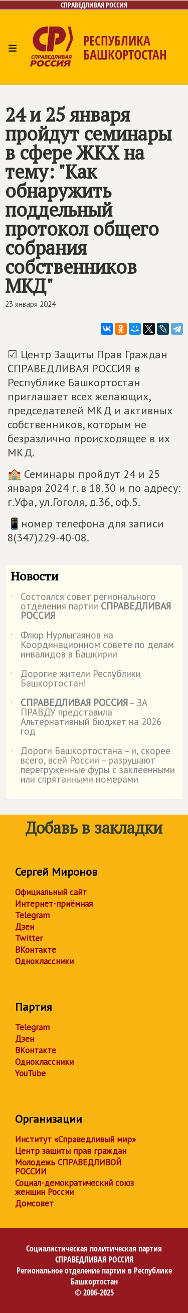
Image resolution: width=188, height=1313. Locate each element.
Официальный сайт (51, 892)
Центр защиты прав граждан (70, 1150)
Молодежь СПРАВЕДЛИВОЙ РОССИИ (68, 1167)
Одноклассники (44, 961)
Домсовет (34, 1203)
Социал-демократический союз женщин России (74, 1187)
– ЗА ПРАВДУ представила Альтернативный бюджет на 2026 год (86, 717)
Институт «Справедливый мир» (75, 1139)
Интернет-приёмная (54, 903)
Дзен (24, 926)
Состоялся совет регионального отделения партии (91, 606)
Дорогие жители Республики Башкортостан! (76, 679)
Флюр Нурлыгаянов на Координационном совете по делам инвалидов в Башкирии (92, 645)
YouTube (30, 1073)
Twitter (29, 938)
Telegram (32, 915)
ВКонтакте (35, 949)
